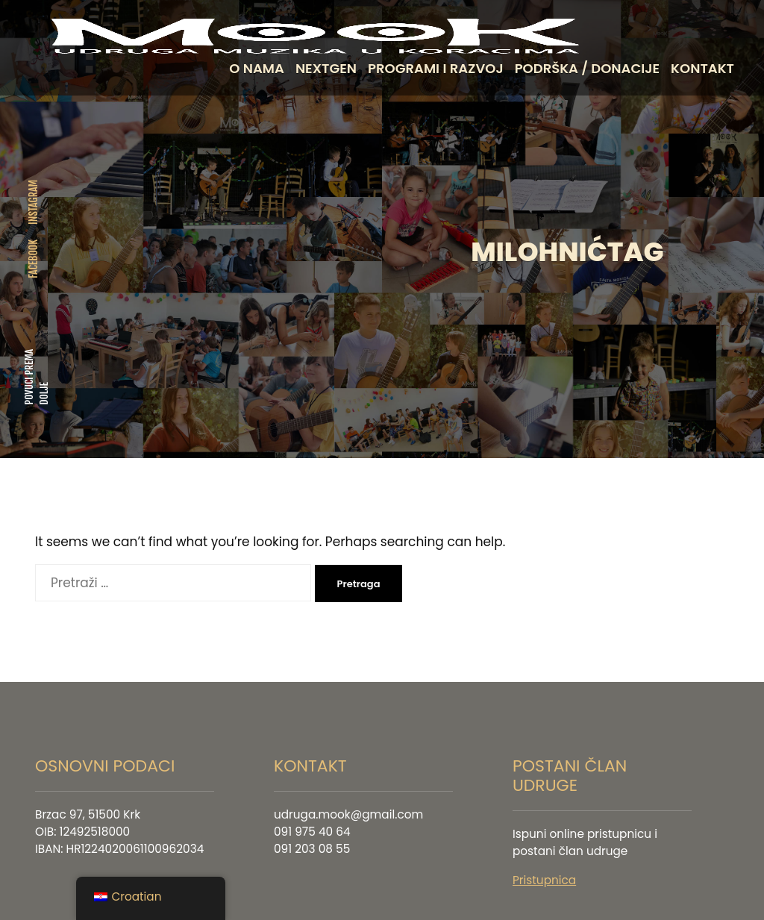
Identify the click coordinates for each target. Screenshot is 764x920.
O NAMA (256, 68)
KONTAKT (702, 68)
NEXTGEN (326, 68)
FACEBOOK (33, 254)
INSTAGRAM (33, 197)
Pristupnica (544, 871)
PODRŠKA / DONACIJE (587, 68)
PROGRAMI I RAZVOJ (436, 68)
